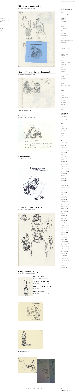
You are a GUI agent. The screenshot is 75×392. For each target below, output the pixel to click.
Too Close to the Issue (41, 282)
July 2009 (63, 213)
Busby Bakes (63, 92)
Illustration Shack (64, 118)
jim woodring (63, 78)
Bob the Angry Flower (65, 62)
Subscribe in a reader (65, 48)
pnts (67, 388)
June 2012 (63, 161)
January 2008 (64, 244)
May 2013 (63, 156)
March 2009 (63, 220)
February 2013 (64, 157)
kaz (62, 81)
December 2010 (64, 187)
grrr (62, 30)
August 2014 (63, 142)
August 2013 (63, 152)
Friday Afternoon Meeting (28, 271)
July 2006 (63, 265)
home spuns (63, 33)
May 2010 (63, 196)
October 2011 (64, 169)
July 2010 (63, 194)
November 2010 (64, 189)
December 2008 (64, 225)
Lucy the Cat (63, 38)
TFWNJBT (63, 104)
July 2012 (63, 159)
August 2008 (63, 232)
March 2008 (63, 241)
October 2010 (64, 190)
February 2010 (64, 201)
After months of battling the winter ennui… (34, 72)
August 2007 (63, 251)
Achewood (63, 55)
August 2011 (63, 173)
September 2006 (64, 262)
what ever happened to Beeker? (30, 207)
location (62, 37)
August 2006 (63, 263)
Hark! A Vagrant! (64, 74)
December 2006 (64, 260)
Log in (62, 124)
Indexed (62, 76)
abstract (62, 19)
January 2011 (64, 185)
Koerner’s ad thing (64, 97)
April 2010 (63, 197)
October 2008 (64, 229)
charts (62, 26)
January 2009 (64, 223)
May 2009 (63, 216)
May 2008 (63, 237)
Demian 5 (63, 67)
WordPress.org (64, 130)
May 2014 (63, 145)
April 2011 (63, 180)
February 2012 (64, 164)
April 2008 (63, 239)
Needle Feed (63, 100)
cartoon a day (64, 21)
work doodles (63, 45)
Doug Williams (64, 116)
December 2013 (64, 147)
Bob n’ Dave (63, 60)
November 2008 (64, 227)
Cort (62, 93)
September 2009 (64, 209)
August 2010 (63, 192)
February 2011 (64, 183)
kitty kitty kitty (24, 157)
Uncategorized (64, 43)
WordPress (68, 390)
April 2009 (63, 218)
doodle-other (63, 28)
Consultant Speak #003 (42, 287)
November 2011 (64, 168)
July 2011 (63, 175)
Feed (1, 30)
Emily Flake (63, 69)
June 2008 (63, 236)
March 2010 (63, 199)
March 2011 (63, 182)
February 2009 (64, 222)
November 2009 (64, 206)
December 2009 (64, 204)
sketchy (2, 19)
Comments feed (64, 128)
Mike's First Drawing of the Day (67, 40)
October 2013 (64, 149)
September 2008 (64, 230)
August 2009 (63, 211)
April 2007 (63, 256)
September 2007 (64, 249)
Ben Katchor (63, 59)
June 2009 (63, 215)
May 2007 (63, 255)
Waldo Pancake (64, 119)
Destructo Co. (64, 95)
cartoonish (63, 23)
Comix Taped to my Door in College (6, 27)
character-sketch (64, 24)
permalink (33, 8)
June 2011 (63, 176)
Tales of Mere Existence (66, 85)
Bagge (62, 57)
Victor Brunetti (64, 107)
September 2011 (64, 171)
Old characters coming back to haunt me (33, 6)
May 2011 (63, 178)
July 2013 (63, 154)
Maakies (63, 83)
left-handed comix (64, 35)
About (1, 25)
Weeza (62, 109)
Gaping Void (63, 71)
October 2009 (64, 208)
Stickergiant (63, 102)
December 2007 (64, 246)
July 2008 (63, 234)
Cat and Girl (63, 64)
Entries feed (63, 126)
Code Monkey (38, 276)
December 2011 (64, 166)
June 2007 (63, 253)
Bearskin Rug (63, 114)
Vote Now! (22, 115)
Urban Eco (63, 105)
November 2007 (64, 248)
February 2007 (64, 258)
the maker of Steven (65, 86)
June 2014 (63, 143)
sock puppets (63, 42)
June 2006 (63, 267)
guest (62, 31)
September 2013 (64, 150)
